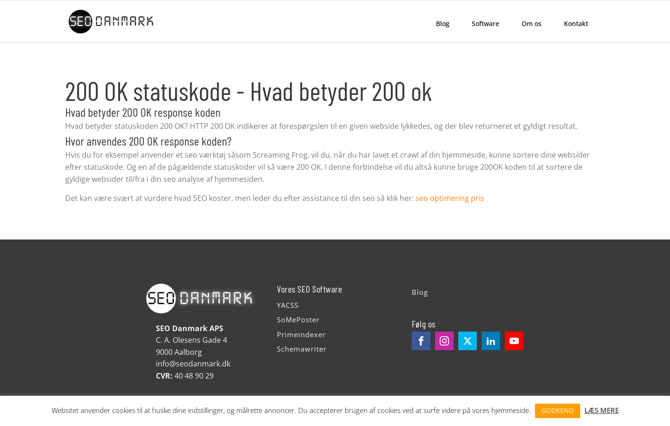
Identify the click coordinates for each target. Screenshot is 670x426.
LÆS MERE (601, 410)
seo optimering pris (449, 198)
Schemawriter (302, 348)
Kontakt (576, 23)
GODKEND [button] (558, 410)
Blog (442, 23)
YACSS (288, 305)
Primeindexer (301, 334)
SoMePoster (298, 319)
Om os (532, 23)
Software (485, 23)
